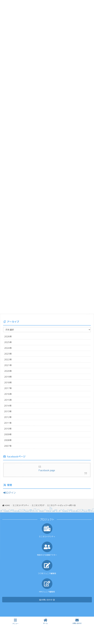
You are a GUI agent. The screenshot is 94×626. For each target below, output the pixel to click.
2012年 (8, 417)
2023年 (8, 353)
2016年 (8, 394)
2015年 (8, 399)
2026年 (8, 336)
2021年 (8, 365)
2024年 (8, 348)
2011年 (8, 422)
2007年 (8, 445)
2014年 (8, 405)
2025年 (8, 342)
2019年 (8, 376)
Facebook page (47, 470)
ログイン (9, 492)
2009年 (8, 434)
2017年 (8, 388)
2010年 (8, 428)
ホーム (45, 621)
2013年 (8, 411)
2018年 (8, 382)
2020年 (8, 371)
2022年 (8, 359)
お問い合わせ (77, 621)
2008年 (8, 440)
